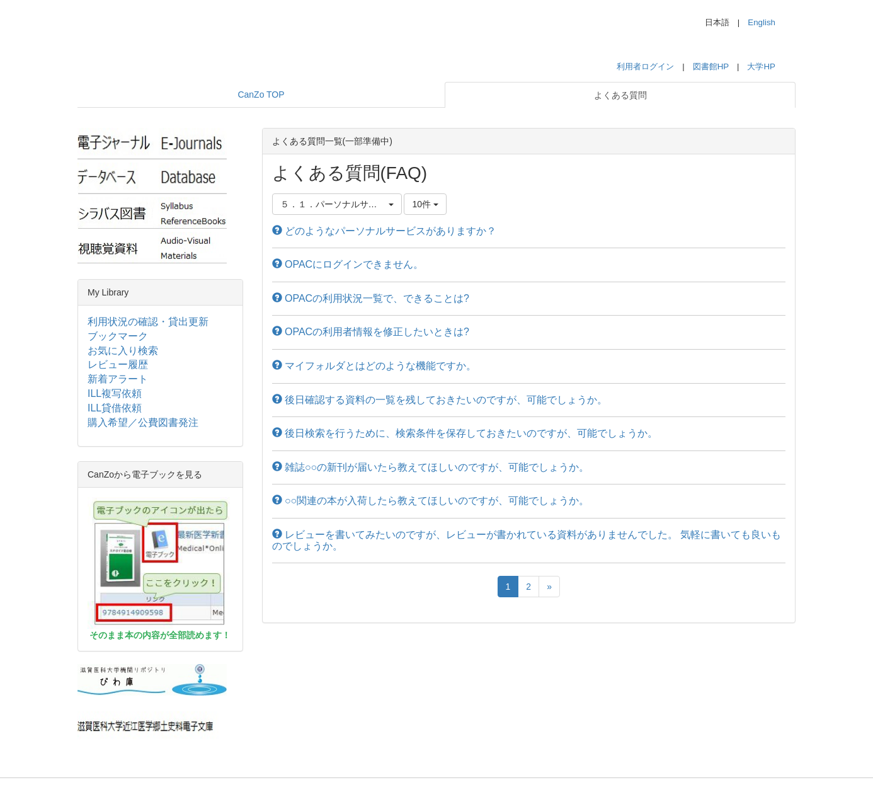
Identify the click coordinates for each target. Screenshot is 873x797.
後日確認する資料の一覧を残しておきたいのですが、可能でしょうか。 (439, 399)
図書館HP (711, 66)
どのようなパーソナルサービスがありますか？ (384, 231)
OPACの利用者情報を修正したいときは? (371, 331)
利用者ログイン (645, 66)
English (761, 22)
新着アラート (118, 379)
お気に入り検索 (123, 350)
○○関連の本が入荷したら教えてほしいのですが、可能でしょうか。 (431, 500)
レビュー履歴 (118, 364)
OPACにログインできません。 (348, 264)
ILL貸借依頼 (115, 408)
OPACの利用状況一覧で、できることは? (371, 298)
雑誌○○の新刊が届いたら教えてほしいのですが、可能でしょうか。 (431, 467)
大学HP (761, 66)
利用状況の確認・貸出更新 (148, 321)
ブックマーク (118, 336)
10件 (425, 204)
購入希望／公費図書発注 (143, 422)
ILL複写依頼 (115, 393)
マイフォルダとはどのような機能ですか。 (374, 365)
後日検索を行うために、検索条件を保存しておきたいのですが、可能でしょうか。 (465, 433)
